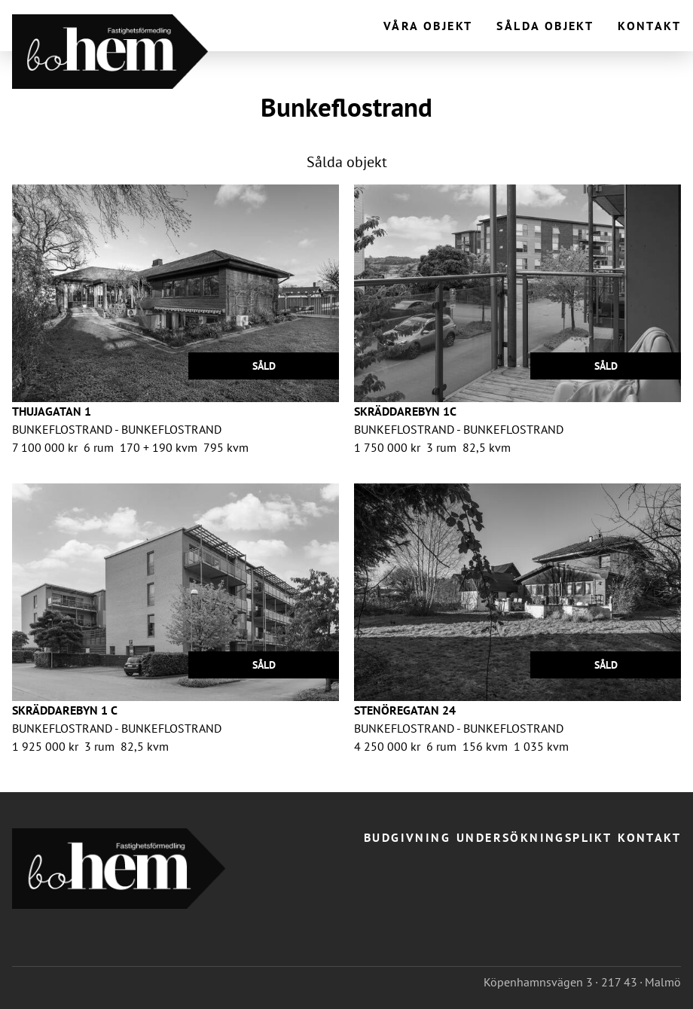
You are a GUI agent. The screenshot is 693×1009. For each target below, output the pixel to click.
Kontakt (649, 25)
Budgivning (407, 837)
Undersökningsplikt (534, 837)
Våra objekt (427, 25)
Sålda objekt (545, 25)
